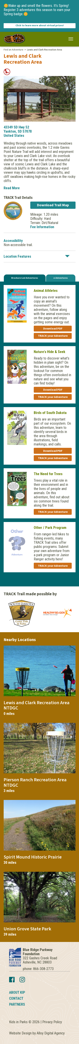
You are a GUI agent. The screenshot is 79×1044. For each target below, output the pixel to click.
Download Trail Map (53, 205)
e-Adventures (60, 278)
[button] (71, 39)
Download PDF (52, 329)
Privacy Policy (52, 1022)
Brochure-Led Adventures (24, 278)
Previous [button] (7, 98)
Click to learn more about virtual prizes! (40, 25)
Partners (17, 1004)
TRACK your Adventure (53, 336)
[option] (40, 99)
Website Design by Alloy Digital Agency (37, 1033)
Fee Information (42, 227)
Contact (16, 998)
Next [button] (72, 98)
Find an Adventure (13, 49)
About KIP (17, 992)
